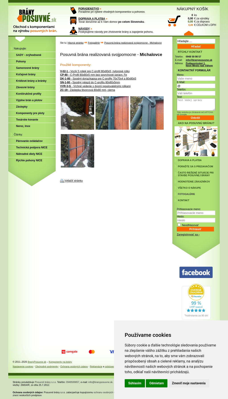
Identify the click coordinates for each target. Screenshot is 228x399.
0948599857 (72, 382)
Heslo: (180, 216)
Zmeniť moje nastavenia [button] (189, 383)
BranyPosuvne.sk (37, 361)
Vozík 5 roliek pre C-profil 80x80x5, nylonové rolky (95, 71)
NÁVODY (84, 28)
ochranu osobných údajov (107, 392)
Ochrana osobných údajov (74, 366)
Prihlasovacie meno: (189, 209)
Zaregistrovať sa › (188, 234)
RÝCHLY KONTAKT (190, 51)
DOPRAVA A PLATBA (91, 18)
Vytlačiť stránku (73, 180)
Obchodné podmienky (46, 366)
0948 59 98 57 (193, 56)
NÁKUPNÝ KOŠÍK (192, 9)
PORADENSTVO (88, 8)
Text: (179, 96)
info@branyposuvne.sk (199, 60)
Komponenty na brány (60, 361)
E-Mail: (181, 82)
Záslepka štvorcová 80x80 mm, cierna (87, 90)
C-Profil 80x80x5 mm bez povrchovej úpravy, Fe (93, 74)
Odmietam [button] (156, 383)
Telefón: (181, 89)
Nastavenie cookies (23, 366)
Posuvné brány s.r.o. (46, 382)
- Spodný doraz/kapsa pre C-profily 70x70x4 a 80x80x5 (98, 78)
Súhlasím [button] (134, 383)
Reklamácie (96, 366)
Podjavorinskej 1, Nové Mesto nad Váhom (199, 64)
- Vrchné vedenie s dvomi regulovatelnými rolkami (95, 86)
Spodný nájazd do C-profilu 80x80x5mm (90, 82)
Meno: (180, 74)
